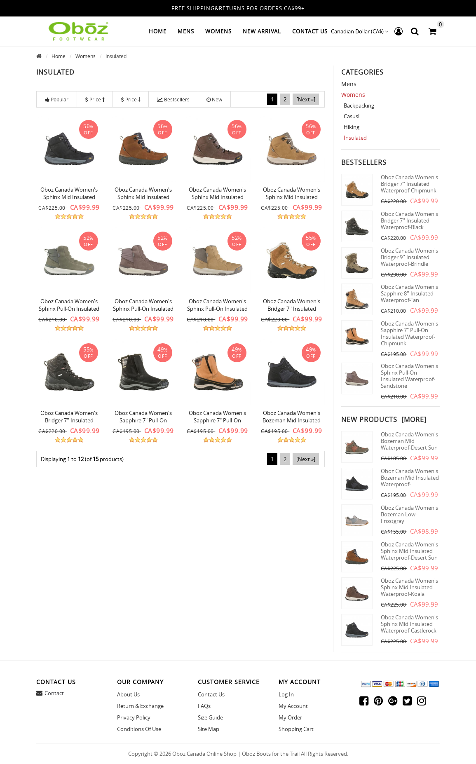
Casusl (350, 116)
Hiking (350, 127)
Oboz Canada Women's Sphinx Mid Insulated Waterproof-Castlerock (69, 197)
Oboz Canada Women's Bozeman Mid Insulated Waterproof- (410, 477)
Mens (348, 84)
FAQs (204, 706)
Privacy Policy (133, 717)
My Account (293, 706)
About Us (128, 694)
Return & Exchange (140, 706)
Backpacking (357, 105)
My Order (290, 717)
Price (94, 99)
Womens (85, 56)
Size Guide (210, 717)
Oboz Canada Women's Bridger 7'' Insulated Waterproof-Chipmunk (291, 309)
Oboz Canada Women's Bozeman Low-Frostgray (409, 514)
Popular (56, 99)
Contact (54, 693)
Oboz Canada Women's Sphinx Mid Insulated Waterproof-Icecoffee (291, 197)
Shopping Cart (296, 729)
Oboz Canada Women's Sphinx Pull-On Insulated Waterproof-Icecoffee (217, 309)
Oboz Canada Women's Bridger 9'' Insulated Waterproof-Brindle (409, 257)
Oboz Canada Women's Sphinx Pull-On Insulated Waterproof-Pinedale (69, 309)
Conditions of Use (139, 729)
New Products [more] (384, 419)
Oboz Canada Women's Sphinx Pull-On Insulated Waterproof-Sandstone (143, 309)
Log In (286, 694)
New (214, 99)
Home (157, 31)
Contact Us (211, 694)
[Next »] (305, 99)
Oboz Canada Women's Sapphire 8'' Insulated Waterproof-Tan (409, 293)
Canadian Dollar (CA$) (359, 31)
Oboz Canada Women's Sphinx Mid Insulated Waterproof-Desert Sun (143, 197)
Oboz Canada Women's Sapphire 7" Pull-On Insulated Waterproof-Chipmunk (409, 333)
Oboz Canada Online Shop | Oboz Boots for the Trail (236, 753)
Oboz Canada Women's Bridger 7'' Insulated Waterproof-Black (69, 420)
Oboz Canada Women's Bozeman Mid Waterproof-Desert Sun (409, 441)
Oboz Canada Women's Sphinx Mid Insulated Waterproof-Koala (217, 197)
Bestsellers (173, 99)
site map (208, 729)
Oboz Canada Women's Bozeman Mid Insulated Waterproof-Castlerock (292, 420)
